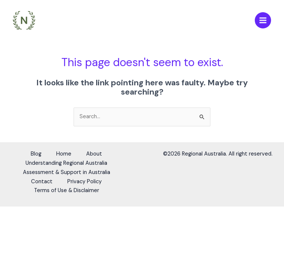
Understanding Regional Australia (66, 163)
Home (63, 153)
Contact (42, 181)
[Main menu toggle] (263, 20)
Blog (36, 153)
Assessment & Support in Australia (66, 172)
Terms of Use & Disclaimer (66, 190)
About (94, 153)
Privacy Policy (84, 181)
